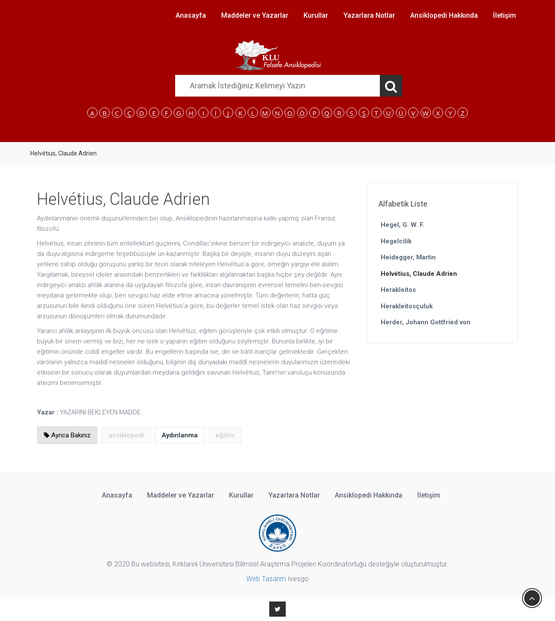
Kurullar (316, 15)
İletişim (504, 15)
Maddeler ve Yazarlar (254, 15)
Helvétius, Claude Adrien (419, 274)
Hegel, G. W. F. (402, 225)
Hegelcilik (396, 241)
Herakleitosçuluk (407, 306)
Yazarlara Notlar (369, 15)
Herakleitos (398, 290)
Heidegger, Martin (408, 257)
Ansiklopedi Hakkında (444, 15)
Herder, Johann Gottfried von (425, 322)
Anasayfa (191, 15)
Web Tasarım (266, 579)
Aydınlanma (180, 435)
